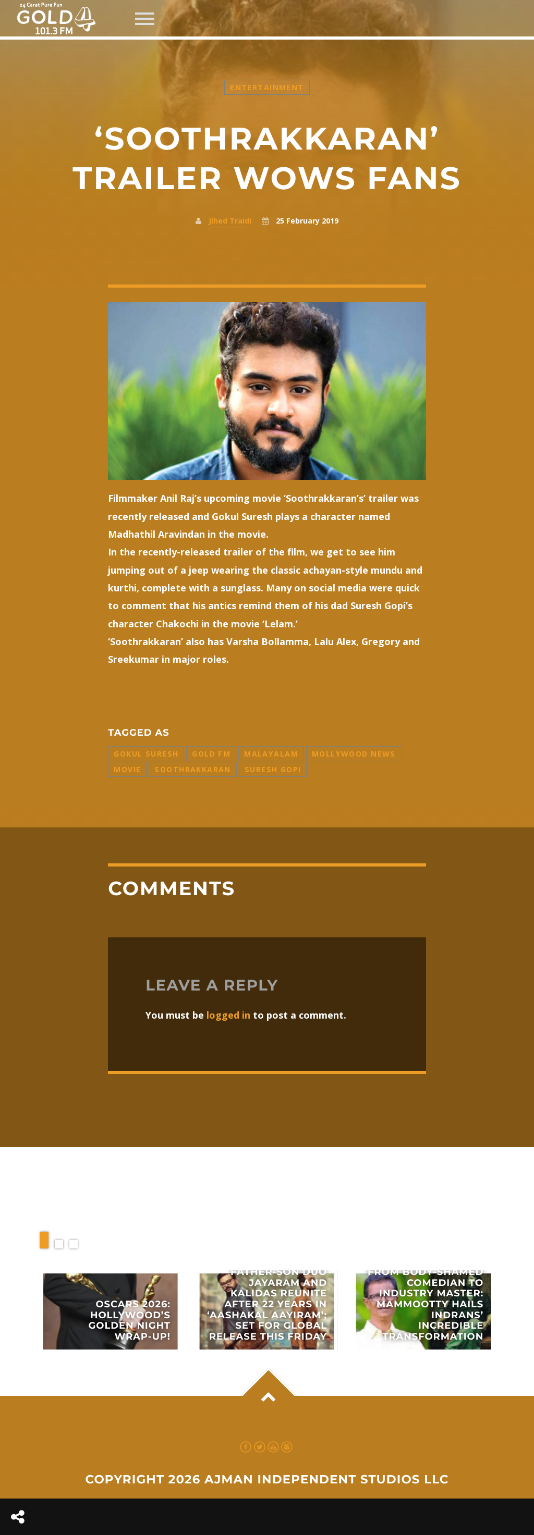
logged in (228, 1015)
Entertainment (267, 87)
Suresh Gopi (273, 769)
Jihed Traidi (230, 221)
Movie (127, 769)
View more (110, 1311)
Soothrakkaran (192, 769)
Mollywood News (354, 754)
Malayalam (271, 754)
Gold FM (211, 754)
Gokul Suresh (146, 754)
